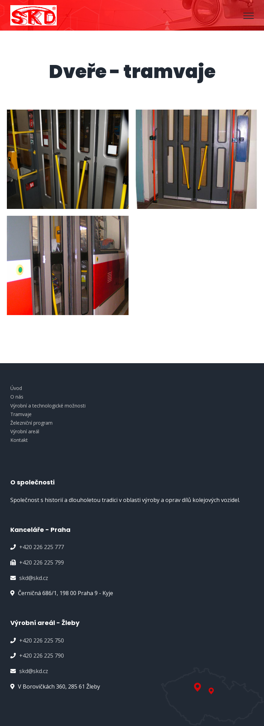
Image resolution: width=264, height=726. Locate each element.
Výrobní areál (24, 431)
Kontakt (19, 440)
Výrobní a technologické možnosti (48, 405)
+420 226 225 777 (41, 547)
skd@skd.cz (33, 578)
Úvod (16, 388)
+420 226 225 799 (41, 562)
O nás (16, 396)
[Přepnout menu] (248, 16)
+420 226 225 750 (41, 640)
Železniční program (31, 423)
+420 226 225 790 (41, 655)
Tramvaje (21, 414)
